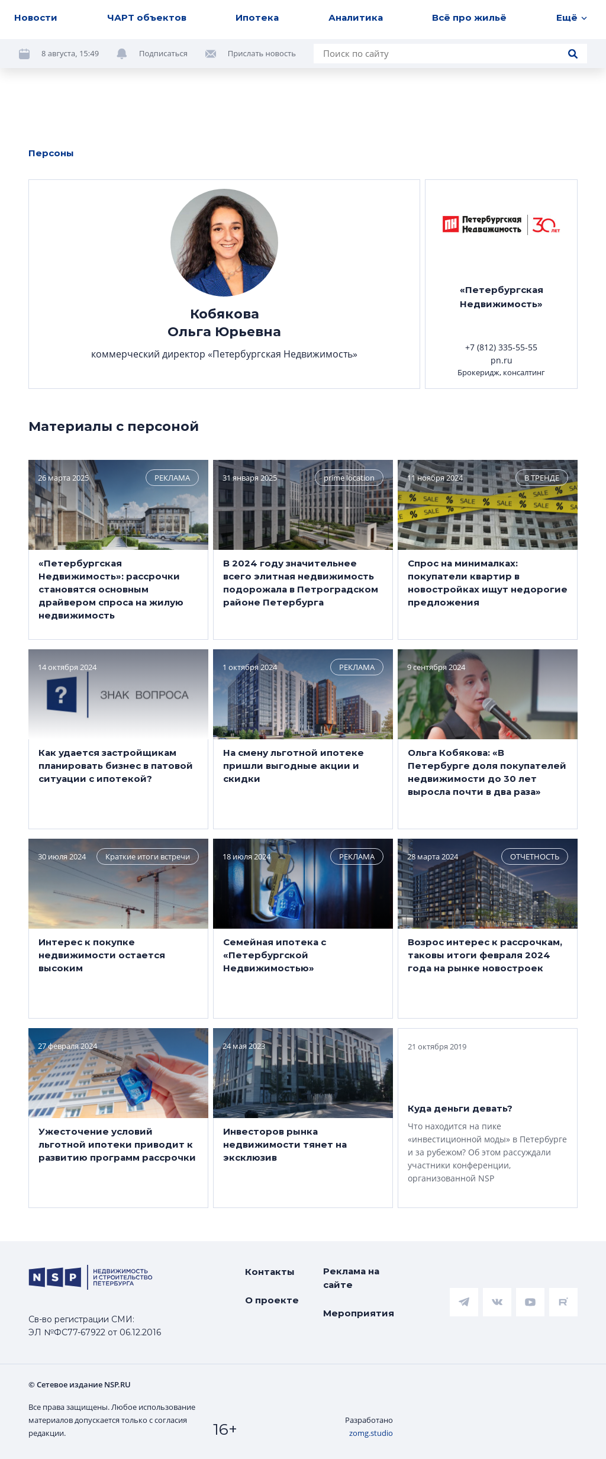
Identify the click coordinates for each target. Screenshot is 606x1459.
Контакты (270, 1271)
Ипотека (257, 17)
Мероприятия (358, 1313)
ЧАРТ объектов (146, 17)
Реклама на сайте (351, 1277)
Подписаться (163, 53)
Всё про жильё (469, 17)
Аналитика (355, 17)
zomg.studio (371, 1433)
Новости (35, 17)
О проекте (272, 1300)
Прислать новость (262, 53)
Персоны (51, 153)
